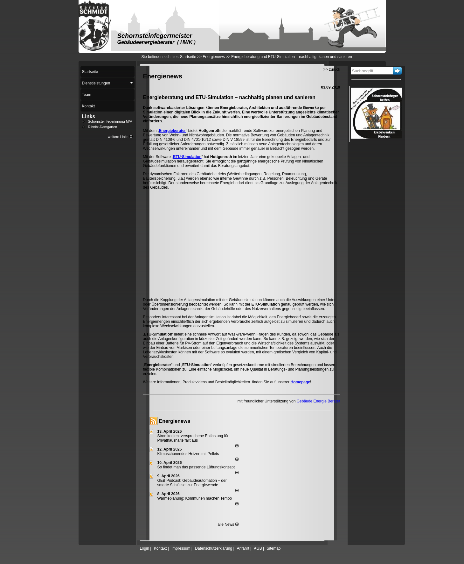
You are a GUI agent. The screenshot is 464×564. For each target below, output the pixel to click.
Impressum (180, 548)
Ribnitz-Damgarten (102, 127)
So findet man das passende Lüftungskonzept (196, 467)
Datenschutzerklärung (213, 548)
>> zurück (331, 69)
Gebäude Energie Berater (318, 401)
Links (88, 116)
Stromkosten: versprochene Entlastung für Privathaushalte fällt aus (193, 438)
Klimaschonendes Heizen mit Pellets (188, 454)
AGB (258, 548)
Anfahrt (243, 548)
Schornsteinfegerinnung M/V (110, 121)
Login (144, 548)
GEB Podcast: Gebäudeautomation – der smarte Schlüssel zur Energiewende (192, 482)
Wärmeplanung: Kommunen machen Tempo (194, 498)
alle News (228, 524)
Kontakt (160, 548)
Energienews (174, 421)
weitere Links (120, 137)
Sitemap (273, 548)
